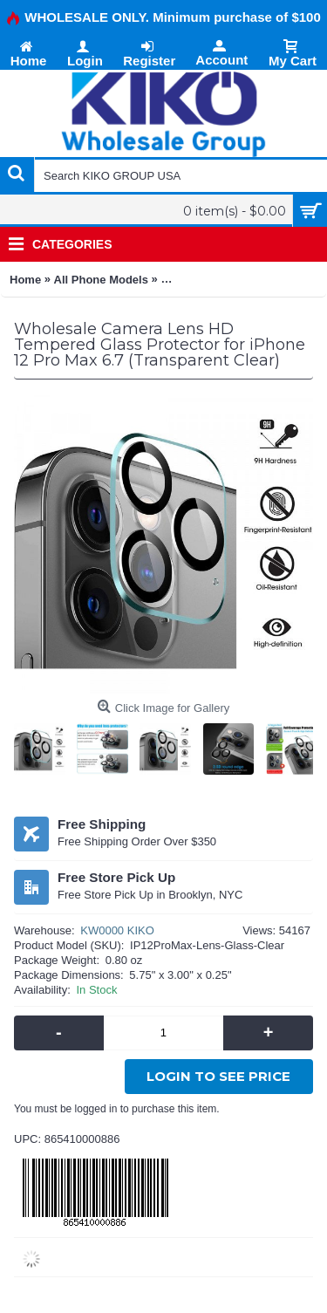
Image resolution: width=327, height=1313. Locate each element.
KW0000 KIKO (117, 930)
